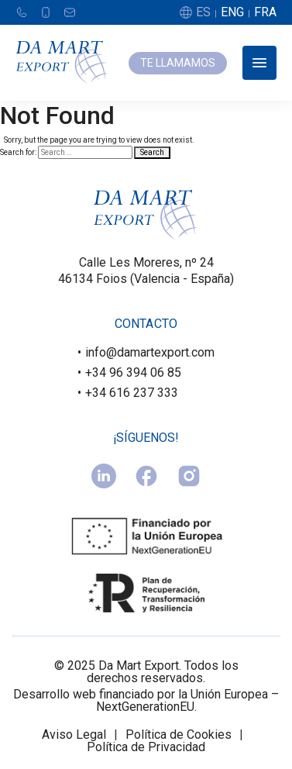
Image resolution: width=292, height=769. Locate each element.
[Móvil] (46, 12)
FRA (265, 12)
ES (203, 12)
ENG (232, 12)
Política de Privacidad (146, 747)
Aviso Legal (74, 735)
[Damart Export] (61, 63)
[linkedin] (103, 475)
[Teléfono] (21, 12)
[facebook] (146, 475)
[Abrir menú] (259, 63)
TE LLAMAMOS (177, 63)
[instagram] (188, 475)
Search (152, 152)
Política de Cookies (178, 735)
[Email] (70, 12)
